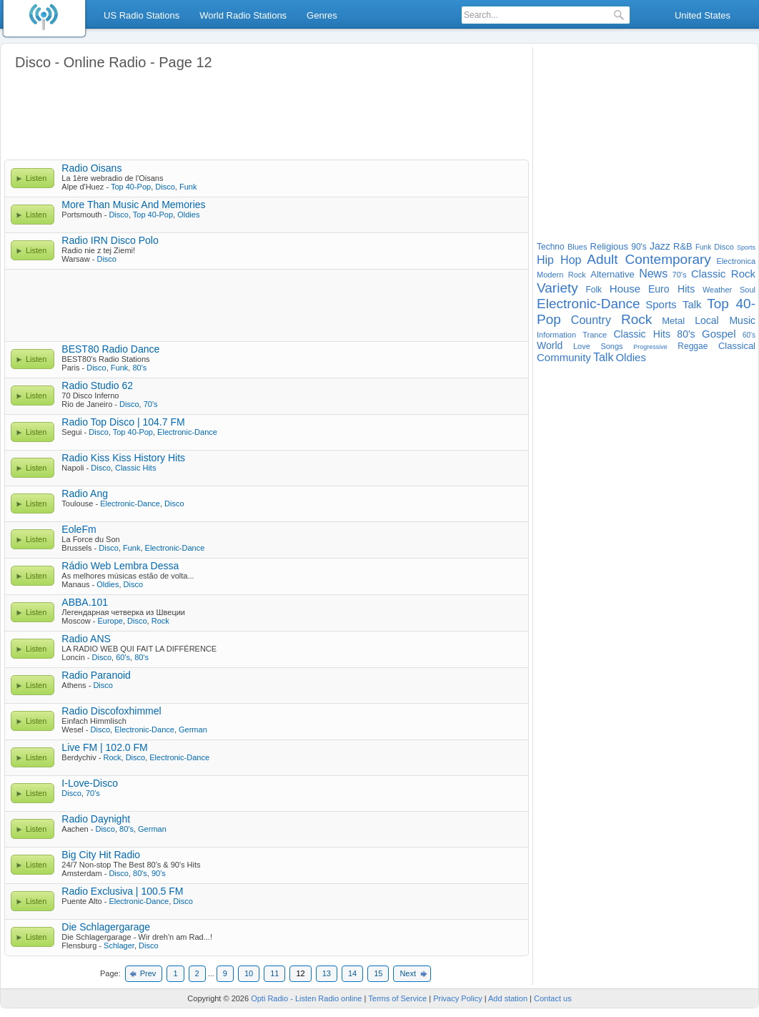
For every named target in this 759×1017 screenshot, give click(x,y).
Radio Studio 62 (97, 385)
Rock (160, 620)
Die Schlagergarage (105, 927)
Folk (593, 290)
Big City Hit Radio (100, 854)
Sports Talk (673, 304)
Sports (746, 247)
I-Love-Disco (89, 783)
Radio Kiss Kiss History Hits (123, 457)
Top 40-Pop (131, 186)
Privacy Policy (457, 998)
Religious (609, 246)
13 (326, 973)
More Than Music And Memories (133, 204)
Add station (507, 998)
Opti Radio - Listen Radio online (306, 998)
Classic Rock (723, 273)
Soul (747, 289)
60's (123, 657)
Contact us (553, 998)
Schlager (119, 945)
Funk (188, 186)
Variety (557, 287)
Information (556, 334)
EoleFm (78, 529)
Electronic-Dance (187, 432)
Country (591, 320)
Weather (717, 289)
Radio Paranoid (96, 675)
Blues (577, 246)
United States (702, 15)
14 (352, 973)
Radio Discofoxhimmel (111, 711)
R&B (683, 246)
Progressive (650, 346)
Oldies (188, 214)
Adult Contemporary (649, 259)
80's (139, 367)
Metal (673, 320)
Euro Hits (671, 289)
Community (564, 357)
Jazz (660, 246)
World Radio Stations (243, 15)
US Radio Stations (141, 15)
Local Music (725, 320)
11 (274, 973)
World (549, 345)
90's (159, 873)
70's (151, 404)
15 (378, 973)
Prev (148, 973)
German (193, 729)
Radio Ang (84, 493)
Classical (736, 345)
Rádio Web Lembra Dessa (120, 565)
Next (408, 973)
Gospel (719, 334)
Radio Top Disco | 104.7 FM (122, 422)
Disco (165, 186)
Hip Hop (559, 260)
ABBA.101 (84, 602)
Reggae (693, 346)
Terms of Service (397, 998)
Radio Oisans (91, 168)
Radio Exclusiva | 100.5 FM (122, 891)
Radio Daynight (95, 819)
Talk (603, 357)
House (625, 288)
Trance (594, 334)
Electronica (736, 261)
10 (248, 973)
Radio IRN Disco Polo (109, 240)
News (653, 273)
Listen (36, 178)
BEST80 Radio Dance (110, 349)
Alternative (612, 274)
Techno (551, 247)
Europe (109, 620)
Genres (322, 15)
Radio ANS (85, 638)
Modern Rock (561, 274)
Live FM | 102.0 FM (104, 747)
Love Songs (598, 346)
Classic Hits (135, 467)
